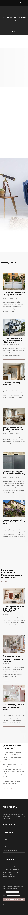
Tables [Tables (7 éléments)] (18, 872)
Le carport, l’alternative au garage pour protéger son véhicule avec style (12, 340)
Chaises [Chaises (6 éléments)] (23, 867)
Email (11, 892)
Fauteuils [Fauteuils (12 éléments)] (9, 869)
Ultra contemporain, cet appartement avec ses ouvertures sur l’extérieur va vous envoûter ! (13, 658)
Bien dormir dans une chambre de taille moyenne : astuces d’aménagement (14, 429)
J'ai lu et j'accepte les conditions (12, 904)
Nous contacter (7, 843)
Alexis (7, 298)
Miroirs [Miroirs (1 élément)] (14, 872)
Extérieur (17, 344)
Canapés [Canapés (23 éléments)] (17, 867)
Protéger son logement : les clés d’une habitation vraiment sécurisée (14, 521)
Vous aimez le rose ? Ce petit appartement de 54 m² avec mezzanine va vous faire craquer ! (13, 707)
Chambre (16, 433)
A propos (5, 839)
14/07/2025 (6, 614)
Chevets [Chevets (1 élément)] (4, 869)
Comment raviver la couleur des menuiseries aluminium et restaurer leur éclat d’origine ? (14, 473)
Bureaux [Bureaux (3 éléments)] (11, 867)
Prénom (5, 895)
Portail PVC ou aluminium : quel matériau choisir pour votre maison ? (14, 294)
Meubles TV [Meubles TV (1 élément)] (10, 872)
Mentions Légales (7, 847)
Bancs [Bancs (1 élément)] (4, 867)
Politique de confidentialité (10, 850)
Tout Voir (4, 266)
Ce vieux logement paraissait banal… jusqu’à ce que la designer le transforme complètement (13, 609)
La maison (17, 298)
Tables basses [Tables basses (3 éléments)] (6, 874)
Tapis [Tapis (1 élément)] (11, 874)
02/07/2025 (6, 663)
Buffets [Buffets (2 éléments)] (7, 867)
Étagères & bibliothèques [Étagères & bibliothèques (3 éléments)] (9, 876)
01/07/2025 (6, 712)
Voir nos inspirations (14, 21)
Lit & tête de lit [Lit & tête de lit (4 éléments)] (16, 869)
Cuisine (16, 387)
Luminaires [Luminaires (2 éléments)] (5, 872)
